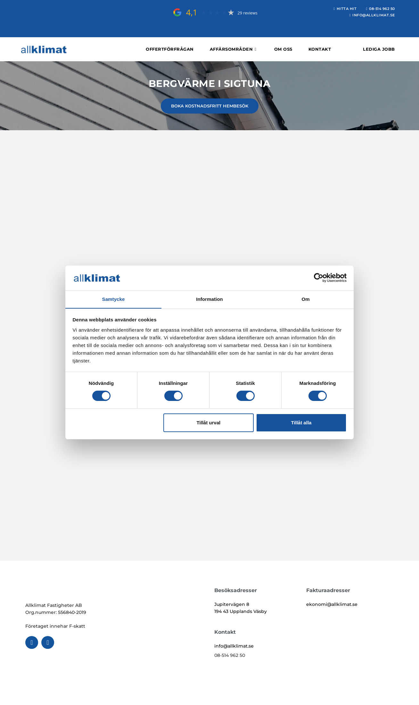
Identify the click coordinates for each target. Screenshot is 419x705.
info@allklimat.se (234, 646)
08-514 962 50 (229, 655)
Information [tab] (209, 299)
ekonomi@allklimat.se (331, 604)
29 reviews (247, 13)
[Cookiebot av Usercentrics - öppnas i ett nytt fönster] (319, 278)
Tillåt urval (208, 422)
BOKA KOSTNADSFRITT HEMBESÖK (209, 105)
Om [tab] (305, 299)
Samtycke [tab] (113, 299)
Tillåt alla (301, 422)
